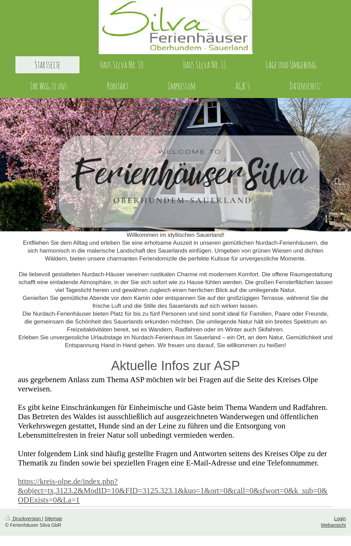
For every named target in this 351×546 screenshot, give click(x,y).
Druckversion (23, 518)
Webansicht (333, 525)
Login (340, 518)
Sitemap (53, 518)
